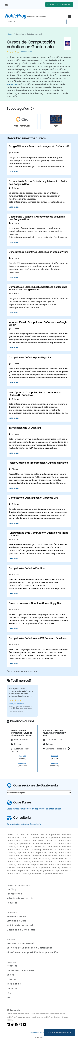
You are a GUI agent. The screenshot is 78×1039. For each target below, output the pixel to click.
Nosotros (12, 965)
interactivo (12, 84)
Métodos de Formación (20, 898)
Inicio (10, 34)
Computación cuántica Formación (29, 34)
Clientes (11, 979)
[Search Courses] (37, 21)
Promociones (14, 893)
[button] (68, 748)
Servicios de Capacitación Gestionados (29, 947)
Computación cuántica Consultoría (24, 824)
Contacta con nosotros (59, 1032)
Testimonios (14, 983)
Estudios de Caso (16, 920)
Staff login (39, 1037)
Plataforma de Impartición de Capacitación (32, 952)
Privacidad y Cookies (39, 1032)
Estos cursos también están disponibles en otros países (34, 808)
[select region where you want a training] (39, 792)
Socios (10, 974)
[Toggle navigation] (70, 16)
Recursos (12, 902)
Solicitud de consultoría (20, 925)
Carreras (12, 988)
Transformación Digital (20, 943)
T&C (9, 997)
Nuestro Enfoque (16, 916)
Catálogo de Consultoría (21, 929)
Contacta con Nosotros (59, 4)
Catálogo (12, 889)
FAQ (9, 992)
